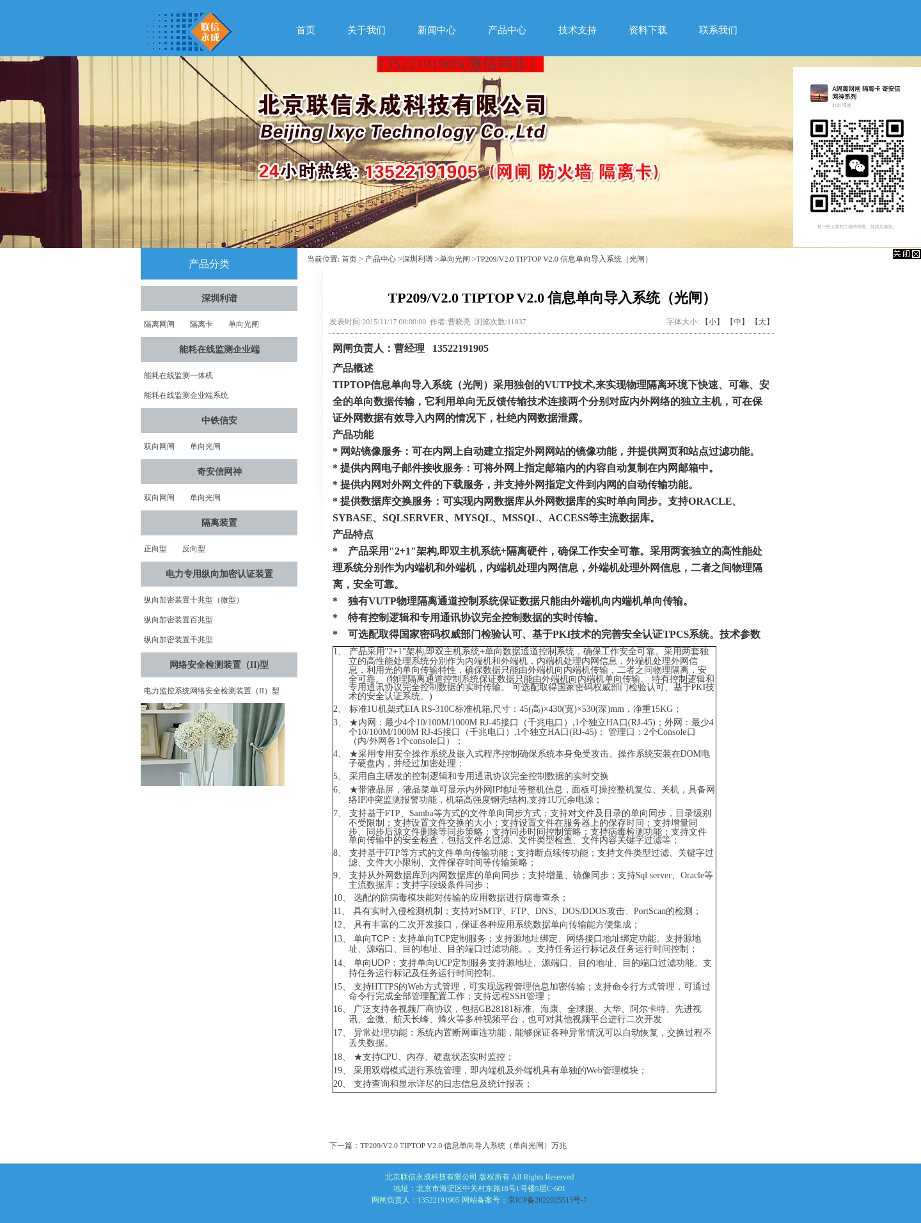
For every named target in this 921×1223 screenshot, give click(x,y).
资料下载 (648, 30)
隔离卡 (201, 324)
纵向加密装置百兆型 (178, 619)
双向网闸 (159, 446)
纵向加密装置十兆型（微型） (194, 600)
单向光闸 (243, 324)
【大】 (762, 321)
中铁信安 (219, 420)
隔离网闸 (159, 324)
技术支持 (577, 30)
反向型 (193, 548)
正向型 (155, 548)
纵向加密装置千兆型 (178, 639)
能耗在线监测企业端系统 (186, 395)
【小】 (712, 321)
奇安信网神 (219, 472)
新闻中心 (437, 30)
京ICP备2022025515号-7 (548, 1199)
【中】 (737, 321)
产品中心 (507, 30)
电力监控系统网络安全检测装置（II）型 (211, 690)
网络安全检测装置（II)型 (219, 665)
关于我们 (366, 30)
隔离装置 (219, 523)
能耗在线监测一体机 (178, 375)
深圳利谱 (219, 298)
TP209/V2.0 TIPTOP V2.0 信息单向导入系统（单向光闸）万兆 (463, 1145)
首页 (305, 30)
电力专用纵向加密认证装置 (219, 574)
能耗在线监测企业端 (219, 349)
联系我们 (718, 30)
